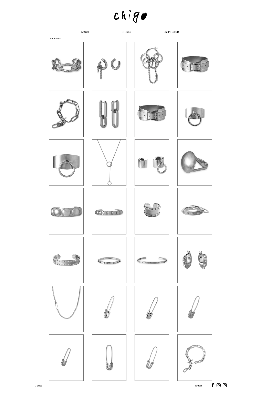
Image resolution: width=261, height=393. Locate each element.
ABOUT (85, 32)
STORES (126, 32)
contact (198, 385)
